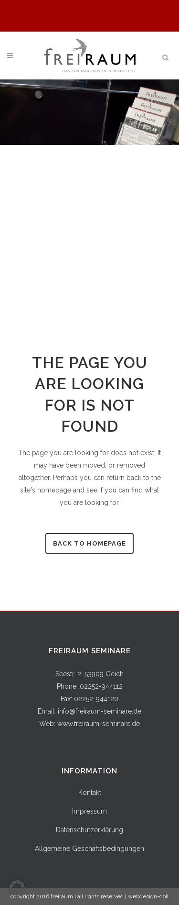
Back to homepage (89, 543)
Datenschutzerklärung (89, 830)
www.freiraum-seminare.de (98, 723)
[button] (17, 888)
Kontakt (89, 792)
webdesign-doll (148, 896)
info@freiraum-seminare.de (99, 711)
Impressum (89, 811)
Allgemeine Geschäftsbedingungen (89, 848)
